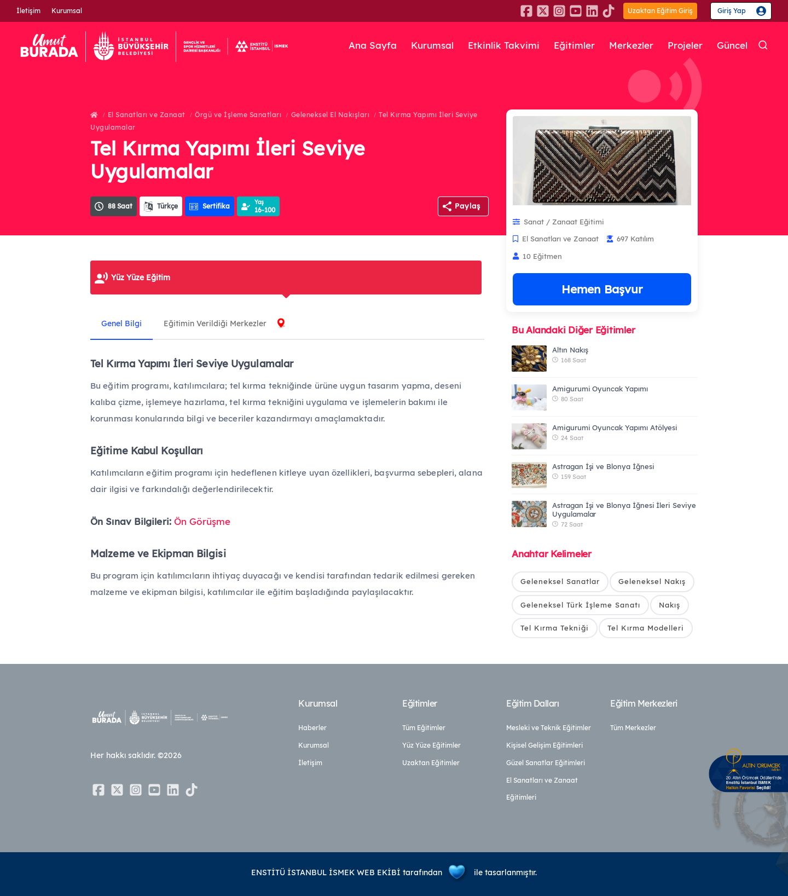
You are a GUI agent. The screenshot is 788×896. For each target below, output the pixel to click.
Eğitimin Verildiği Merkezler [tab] (215, 323)
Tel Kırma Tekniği (554, 627)
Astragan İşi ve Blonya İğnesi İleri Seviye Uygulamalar (624, 509)
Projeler (685, 45)
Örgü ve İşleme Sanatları (238, 115)
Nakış (669, 604)
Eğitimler (574, 45)
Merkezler (631, 45)
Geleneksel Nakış (652, 581)
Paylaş (467, 205)
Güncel (732, 45)
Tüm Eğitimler (423, 728)
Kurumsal (66, 11)
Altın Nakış (570, 349)
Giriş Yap (731, 11)
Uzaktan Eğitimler (431, 763)
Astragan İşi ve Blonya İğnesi (603, 466)
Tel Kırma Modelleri (645, 627)
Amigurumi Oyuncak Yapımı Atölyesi (614, 427)
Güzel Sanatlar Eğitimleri (545, 763)
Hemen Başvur (601, 289)
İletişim (28, 11)
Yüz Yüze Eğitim (140, 277)
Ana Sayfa (373, 45)
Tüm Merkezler (633, 728)
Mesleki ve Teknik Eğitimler (548, 728)
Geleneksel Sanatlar (560, 581)
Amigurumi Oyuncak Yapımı (600, 388)
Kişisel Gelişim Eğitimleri (544, 745)
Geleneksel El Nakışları (330, 115)
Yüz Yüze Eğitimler (431, 745)
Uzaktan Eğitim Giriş (660, 11)
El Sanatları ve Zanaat (147, 115)
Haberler (312, 728)
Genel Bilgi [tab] (121, 323)
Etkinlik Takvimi (504, 45)
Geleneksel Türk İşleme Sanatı (580, 604)
